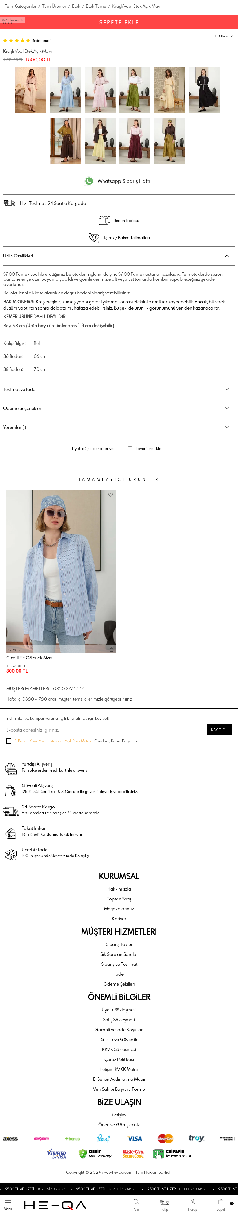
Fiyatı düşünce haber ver (93, 448)
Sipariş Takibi (119, 944)
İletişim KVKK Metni (119, 1069)
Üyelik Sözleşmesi (119, 1010)
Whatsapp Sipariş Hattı (124, 181)
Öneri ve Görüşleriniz (119, 1125)
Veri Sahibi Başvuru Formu (119, 1089)
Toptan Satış (119, 899)
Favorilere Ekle (148, 448)
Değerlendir (42, 40)
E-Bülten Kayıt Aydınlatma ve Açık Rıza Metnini (54, 740)
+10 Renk (221, 36)
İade (119, 974)
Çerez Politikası (119, 1059)
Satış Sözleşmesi (119, 1020)
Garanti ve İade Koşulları (119, 1029)
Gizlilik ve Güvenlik (119, 1039)
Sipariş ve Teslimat (119, 964)
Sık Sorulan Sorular (119, 954)
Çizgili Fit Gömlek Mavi (29, 657)
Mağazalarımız (119, 909)
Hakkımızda (119, 889)
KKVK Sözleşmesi (119, 1049)
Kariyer (119, 918)
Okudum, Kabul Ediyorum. (72, 741)
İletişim (119, 1115)
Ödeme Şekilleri (119, 984)
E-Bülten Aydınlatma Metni (119, 1079)
